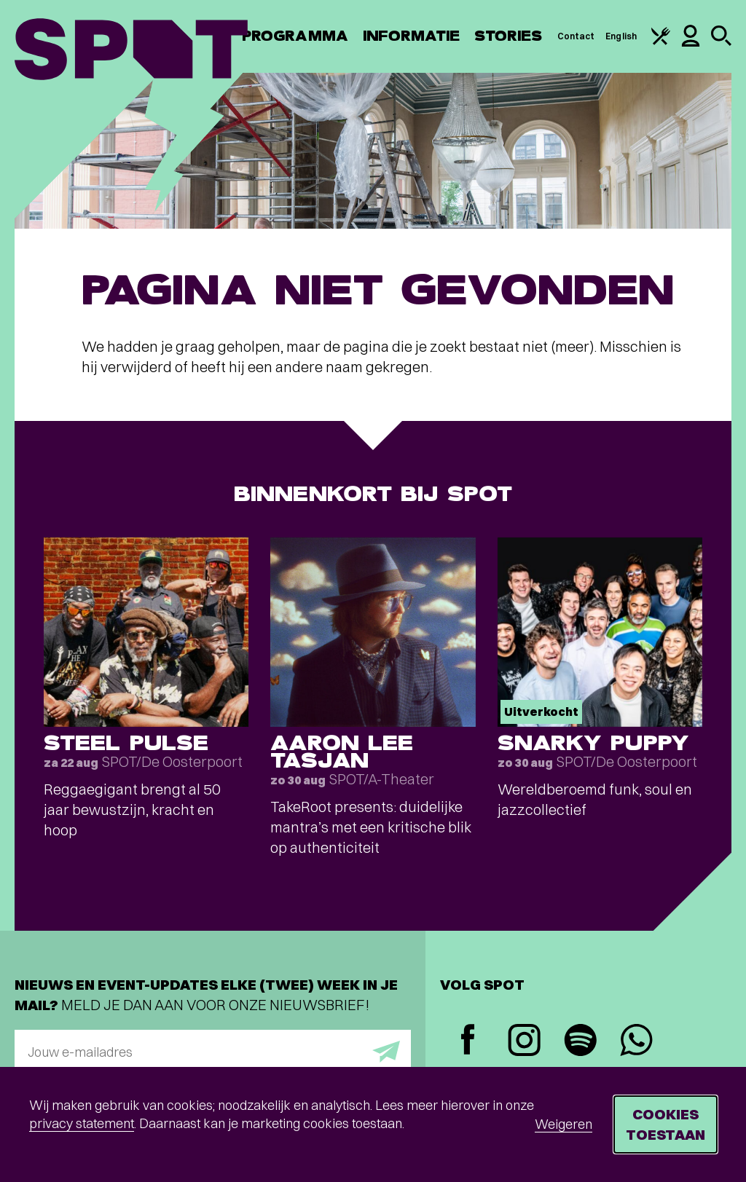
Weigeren (563, 1124)
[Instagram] (524, 1041)
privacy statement (81, 1123)
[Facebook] (468, 1041)
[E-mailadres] (213, 1051)
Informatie (411, 36)
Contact (576, 36)
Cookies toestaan (665, 1124)
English (621, 36)
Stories (508, 36)
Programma (295, 36)
